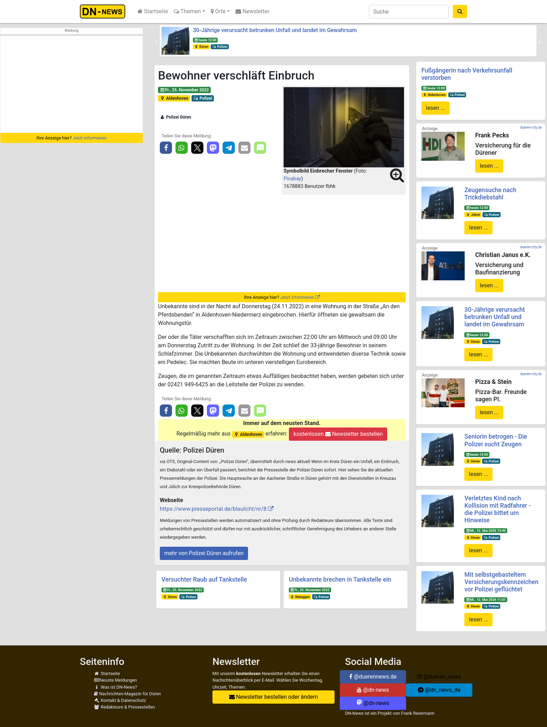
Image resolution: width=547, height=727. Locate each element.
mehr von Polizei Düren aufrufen (203, 553)
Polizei (219, 46)
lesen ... (435, 108)
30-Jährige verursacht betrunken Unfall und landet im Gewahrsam (275, 30)
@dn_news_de (439, 690)
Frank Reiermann (418, 713)
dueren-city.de (531, 127)
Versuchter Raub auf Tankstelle (204, 579)
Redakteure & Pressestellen (124, 707)
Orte (218, 11)
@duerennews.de (373, 676)
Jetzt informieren (89, 138)
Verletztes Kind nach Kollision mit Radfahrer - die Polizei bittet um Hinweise (497, 509)
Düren (201, 46)
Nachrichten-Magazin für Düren (127, 693)
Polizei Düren (175, 117)
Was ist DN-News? (115, 687)
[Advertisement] (71, 84)
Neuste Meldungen (115, 680)
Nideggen (300, 597)
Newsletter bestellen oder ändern (273, 697)
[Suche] (409, 11)
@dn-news (373, 690)
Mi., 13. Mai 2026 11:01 (486, 599)
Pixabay (292, 179)
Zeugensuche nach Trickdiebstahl (490, 194)
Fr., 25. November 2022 (184, 90)
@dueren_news (439, 676)
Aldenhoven (174, 98)
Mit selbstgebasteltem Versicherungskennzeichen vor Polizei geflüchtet (501, 582)
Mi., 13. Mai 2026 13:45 (486, 530)
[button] (156, 42)
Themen (187, 11)
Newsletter (252, 11)
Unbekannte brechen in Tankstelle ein (340, 579)
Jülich (473, 215)
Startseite (152, 11)
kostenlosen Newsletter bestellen (338, 434)
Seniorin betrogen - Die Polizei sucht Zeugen (495, 440)
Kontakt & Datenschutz (120, 700)
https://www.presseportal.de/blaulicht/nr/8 (213, 509)
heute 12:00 (205, 40)
